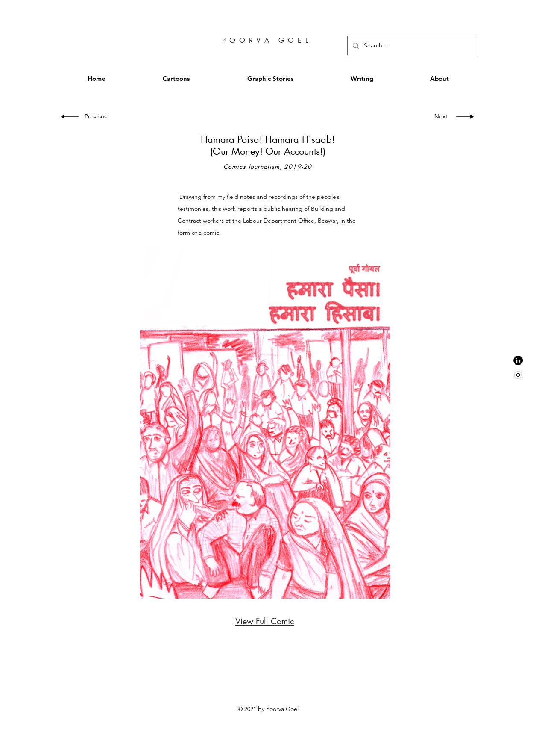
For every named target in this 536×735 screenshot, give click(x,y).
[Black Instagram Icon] (518, 375)
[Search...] (411, 45)
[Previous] (98, 116)
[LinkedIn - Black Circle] (518, 360)
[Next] (439, 116)
